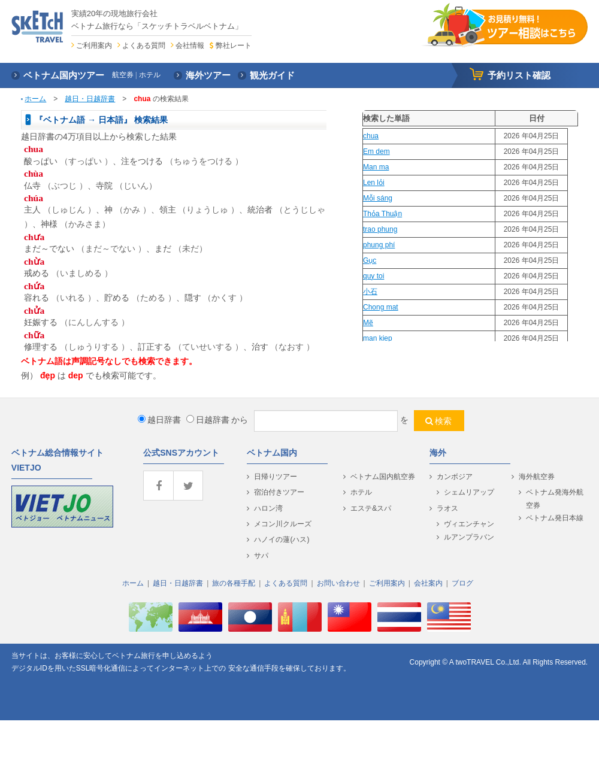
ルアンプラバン (469, 537)
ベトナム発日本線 (554, 518)
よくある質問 (143, 45)
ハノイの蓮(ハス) (281, 539)
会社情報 (190, 45)
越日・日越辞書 (90, 99)
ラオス (447, 508)
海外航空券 (537, 476)
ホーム (35, 99)
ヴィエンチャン (469, 524)
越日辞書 (159, 420)
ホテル (361, 492)
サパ (261, 555)
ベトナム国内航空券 (382, 476)
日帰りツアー (275, 476)
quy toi (373, 276)
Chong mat (380, 307)
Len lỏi (374, 182)
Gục (369, 260)
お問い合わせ (338, 583)
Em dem (376, 151)
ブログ (462, 583)
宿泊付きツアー (279, 492)
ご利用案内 (94, 45)
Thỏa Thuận (382, 214)
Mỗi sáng (377, 198)
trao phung (380, 229)
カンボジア (455, 476)
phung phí (379, 245)
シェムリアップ (469, 492)
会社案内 (428, 583)
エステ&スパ (370, 508)
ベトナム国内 (272, 452)
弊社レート (234, 45)
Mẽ (368, 323)
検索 (443, 421)
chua (371, 136)
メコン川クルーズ (282, 524)
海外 (437, 452)
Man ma (376, 167)
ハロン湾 (268, 508)
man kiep (377, 338)
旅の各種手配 (233, 583)
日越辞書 (207, 420)
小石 (370, 291)
